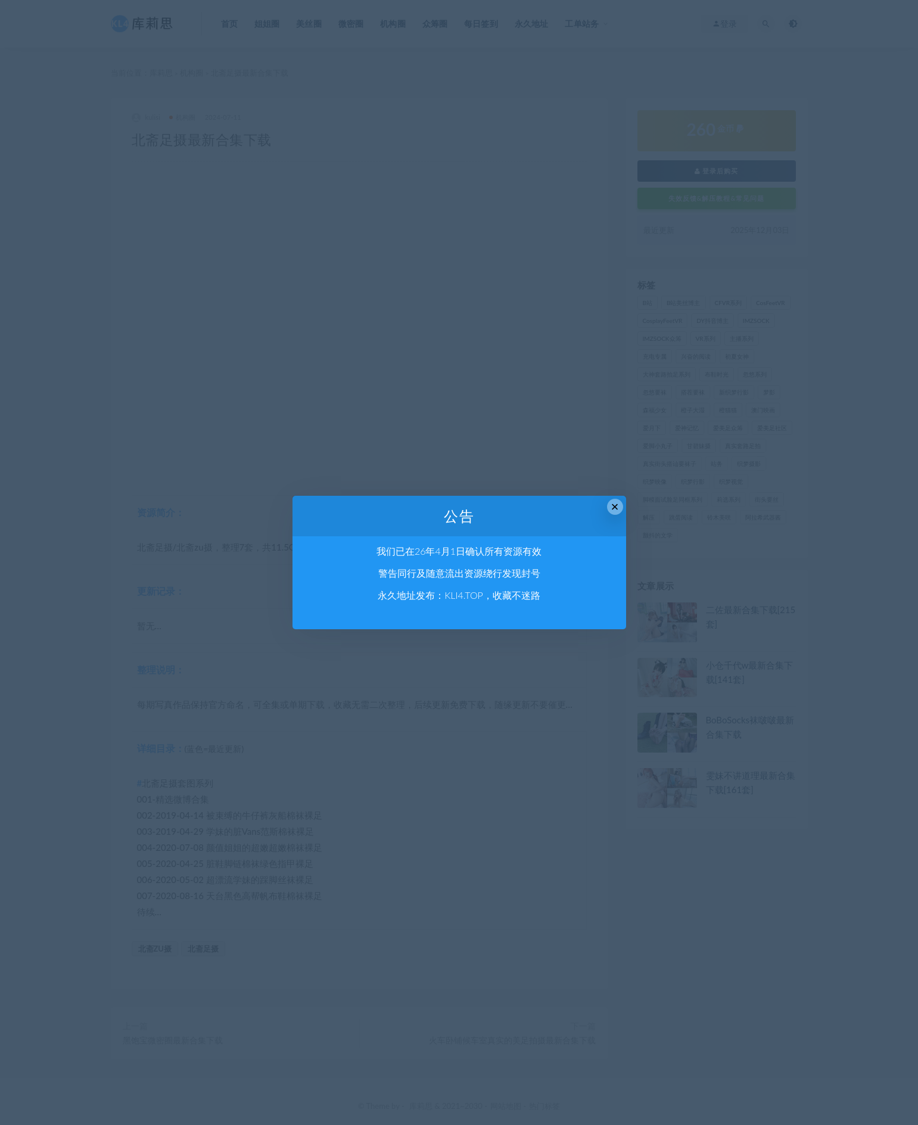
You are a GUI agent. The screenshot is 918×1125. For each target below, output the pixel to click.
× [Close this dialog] (615, 506)
